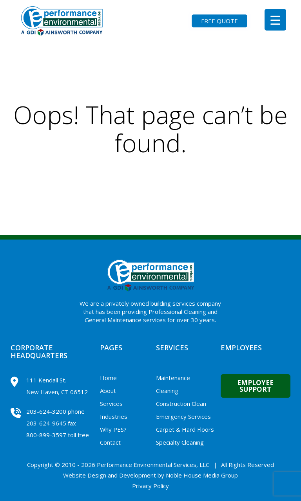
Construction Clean (181, 403)
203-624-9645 (46, 423)
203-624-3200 (46, 411)
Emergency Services (183, 416)
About (108, 391)
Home (108, 378)
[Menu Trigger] (275, 20)
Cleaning (167, 391)
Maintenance (173, 378)
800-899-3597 (46, 435)
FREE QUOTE (219, 21)
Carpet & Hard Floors (185, 429)
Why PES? (113, 429)
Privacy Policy (150, 486)
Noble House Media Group (202, 475)
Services (111, 403)
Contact (110, 442)
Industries (113, 416)
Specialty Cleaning (180, 442)
